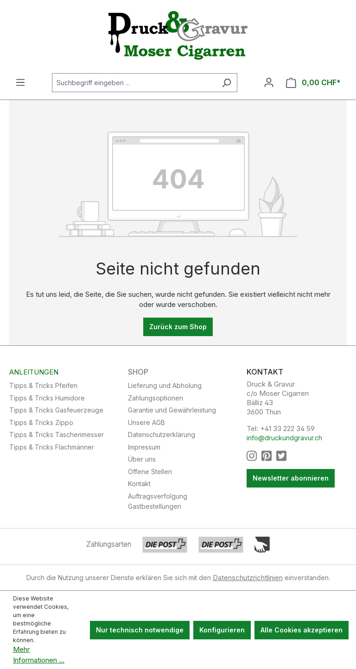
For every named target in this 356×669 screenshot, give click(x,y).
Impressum (144, 447)
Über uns (142, 459)
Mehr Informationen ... (38, 654)
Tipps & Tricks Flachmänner (51, 447)
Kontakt (139, 484)
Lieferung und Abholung (165, 385)
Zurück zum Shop (178, 327)
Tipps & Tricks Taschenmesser (56, 434)
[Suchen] (226, 82)
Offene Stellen (150, 471)
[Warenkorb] (313, 82)
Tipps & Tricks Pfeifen (43, 385)
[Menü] (20, 82)
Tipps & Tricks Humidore (47, 398)
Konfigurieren (222, 630)
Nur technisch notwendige (140, 630)
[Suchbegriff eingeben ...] (134, 82)
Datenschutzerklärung (161, 434)
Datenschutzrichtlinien (248, 577)
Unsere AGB (146, 422)
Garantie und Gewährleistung (172, 410)
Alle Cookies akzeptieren (302, 630)
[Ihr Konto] (269, 82)
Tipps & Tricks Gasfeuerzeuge (56, 410)
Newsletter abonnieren (291, 478)
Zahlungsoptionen (155, 398)
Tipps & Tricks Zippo (41, 422)
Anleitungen (33, 372)
